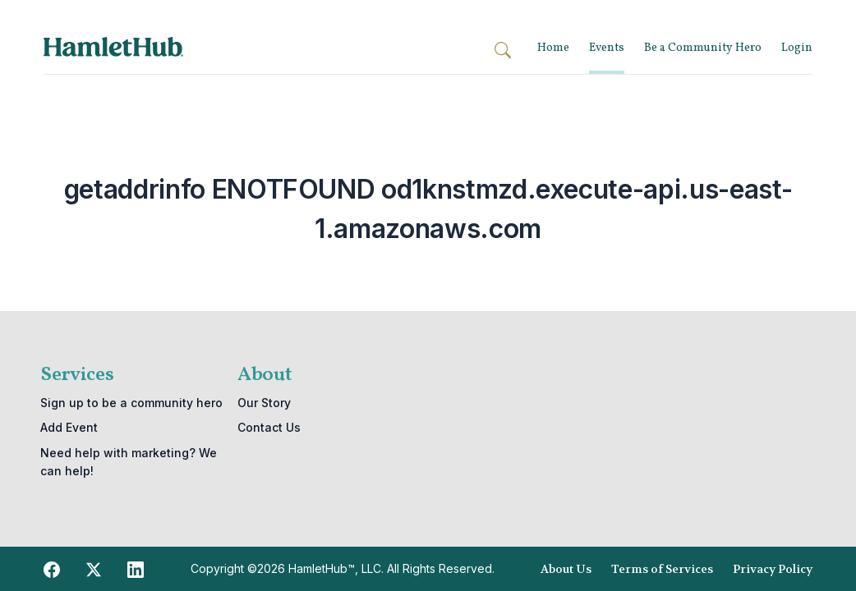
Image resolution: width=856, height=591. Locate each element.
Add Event (69, 427)
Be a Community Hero (703, 48)
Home (553, 48)
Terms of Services (662, 568)
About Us (566, 568)
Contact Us (269, 427)
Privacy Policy (772, 568)
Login (796, 48)
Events (606, 48)
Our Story (264, 403)
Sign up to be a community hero (131, 403)
